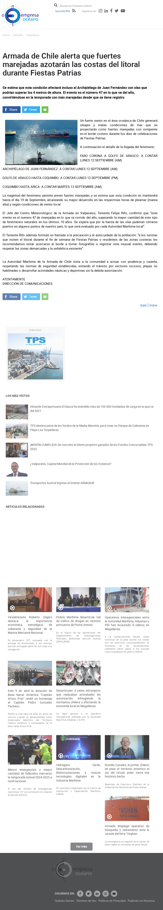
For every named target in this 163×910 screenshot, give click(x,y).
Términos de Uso (115, 901)
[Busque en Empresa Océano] (78, 5)
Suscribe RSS (62, 11)
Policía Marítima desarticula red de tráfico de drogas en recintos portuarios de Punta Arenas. (78, 714)
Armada (18, 35)
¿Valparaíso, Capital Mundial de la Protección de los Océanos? (70, 468)
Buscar (56, 5)
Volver (153, 305)
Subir (143, 305)
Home (6, 35)
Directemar (33, 35)
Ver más (81, 849)
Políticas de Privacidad (140, 901)
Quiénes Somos (93, 901)
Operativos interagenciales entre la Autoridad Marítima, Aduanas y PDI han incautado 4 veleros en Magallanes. (127, 716)
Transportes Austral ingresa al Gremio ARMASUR (62, 487)
